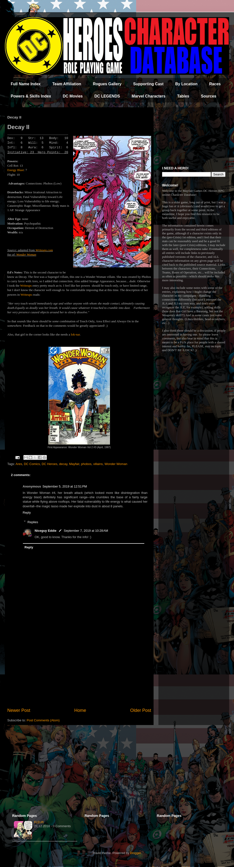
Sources (208, 96)
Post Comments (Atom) (43, 720)
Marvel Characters (149, 96)
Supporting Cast (148, 84)
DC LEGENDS (107, 96)
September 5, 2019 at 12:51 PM (64, 486)
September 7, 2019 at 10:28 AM (86, 530)
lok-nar (75, 334)
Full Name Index (26, 84)
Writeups (26, 285)
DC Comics (32, 464)
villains (98, 464)
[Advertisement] (79, 667)
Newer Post (18, 710)
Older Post (140, 710)
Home (80, 710)
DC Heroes (49, 464)
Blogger (135, 853)
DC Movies (73, 96)
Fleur (39, 822)
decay (63, 464)
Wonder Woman (26, 254)
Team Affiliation (66, 84)
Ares (19, 464)
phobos (86, 464)
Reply (27, 512)
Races (215, 84)
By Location (186, 84)
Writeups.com (44, 250)
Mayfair (74, 464)
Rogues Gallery (107, 84)
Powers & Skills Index (31, 96)
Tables (183, 96)
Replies (33, 522)
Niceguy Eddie (46, 530)
